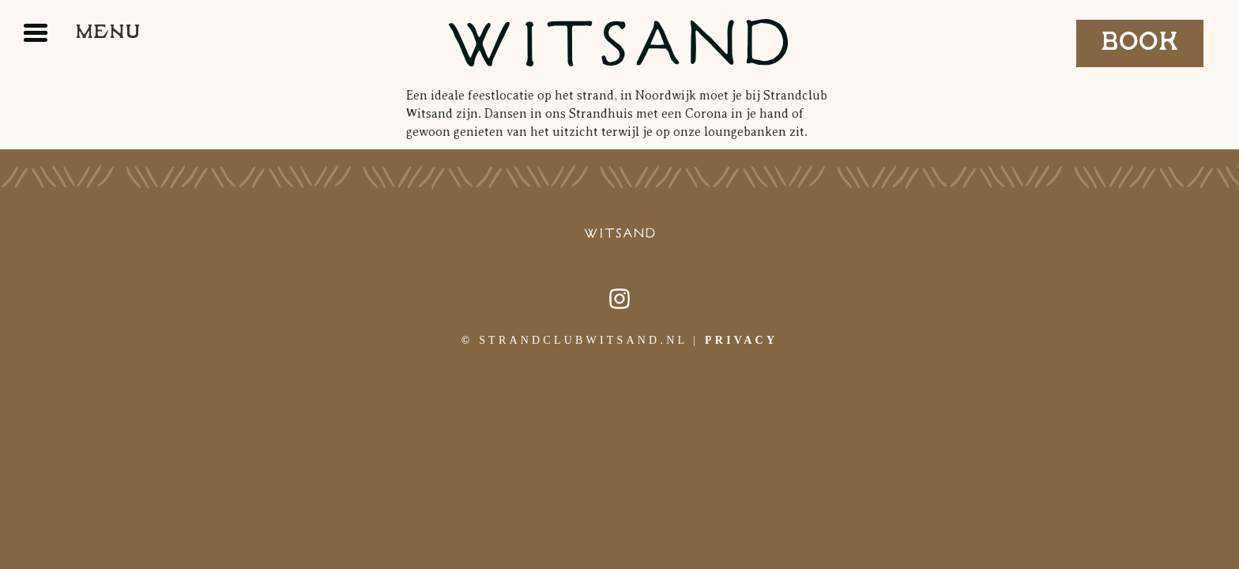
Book (1140, 43)
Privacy (741, 340)
